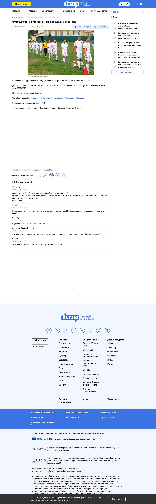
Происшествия (66, 364)
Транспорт (112, 347)
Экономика (64, 372)
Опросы (87, 370)
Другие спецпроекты (89, 390)
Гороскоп (111, 355)
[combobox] (126, 12)
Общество (63, 360)
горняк (36, 170)
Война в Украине (67, 376)
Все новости (126, 72)
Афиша (111, 343)
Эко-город (88, 350)
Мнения (62, 385)
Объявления (113, 351)
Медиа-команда (72, 417)
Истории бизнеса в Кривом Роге (91, 383)
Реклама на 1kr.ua (108, 413)
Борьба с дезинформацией (91, 355)
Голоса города (90, 378)
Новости (16, 11)
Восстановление (91, 374)
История (32, 11)
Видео (110, 360)
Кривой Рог (49, 170)
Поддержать (21, 4)
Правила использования (42, 413)
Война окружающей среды (89, 363)
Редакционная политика (76, 413)
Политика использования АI (42, 423)
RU (141, 4)
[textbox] (126, 12)
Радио (110, 364)
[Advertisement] (60, 269)
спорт (27, 170)
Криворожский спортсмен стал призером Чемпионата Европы (55, 98)
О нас (82, 11)
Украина (63, 351)
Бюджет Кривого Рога (91, 344)
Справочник (69, 11)
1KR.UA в (84, 27)
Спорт (61, 368)
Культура (63, 355)
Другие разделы (99, 11)
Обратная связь (107, 417)
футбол (17, 170)
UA (136, 4)
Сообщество (65, 402)
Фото (61, 380)
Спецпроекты (48, 11)
